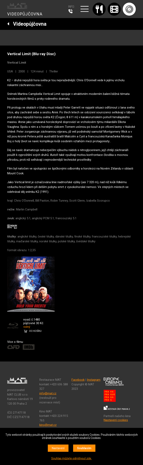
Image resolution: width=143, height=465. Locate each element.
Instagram (93, 380)
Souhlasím (84, 448)
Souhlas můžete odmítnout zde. (71, 458)
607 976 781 (71, 11)
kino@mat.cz (48, 425)
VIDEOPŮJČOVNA (24, 14)
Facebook (78, 380)
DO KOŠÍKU (35, 331)
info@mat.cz (47, 393)
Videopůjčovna (26, 24)
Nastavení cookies (116, 420)
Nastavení (58, 448)
